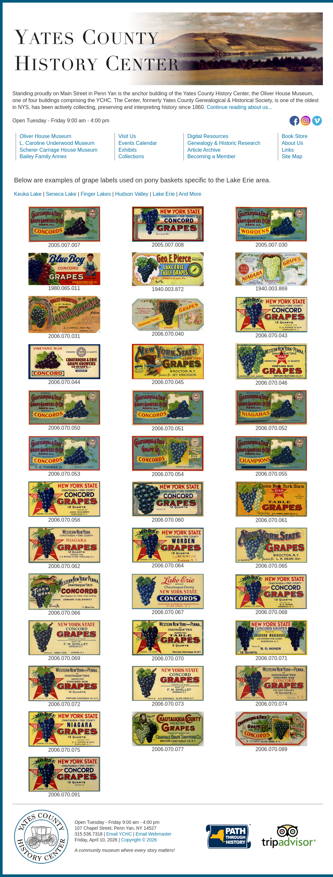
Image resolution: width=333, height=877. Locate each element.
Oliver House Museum (45, 136)
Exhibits (128, 150)
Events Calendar (138, 143)
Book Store (295, 136)
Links (288, 150)
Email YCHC (119, 834)
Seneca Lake (61, 194)
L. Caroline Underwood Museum (57, 143)
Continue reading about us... (239, 107)
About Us (292, 143)
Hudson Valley (132, 194)
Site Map (292, 156)
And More (190, 194)
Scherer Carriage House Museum (58, 150)
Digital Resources (207, 136)
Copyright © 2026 (139, 839)
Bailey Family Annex (43, 156)
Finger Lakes (96, 194)
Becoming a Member (211, 156)
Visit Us (127, 136)
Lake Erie (164, 194)
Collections (131, 156)
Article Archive (203, 150)
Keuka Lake (28, 194)
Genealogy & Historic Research (223, 143)
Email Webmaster (153, 834)
